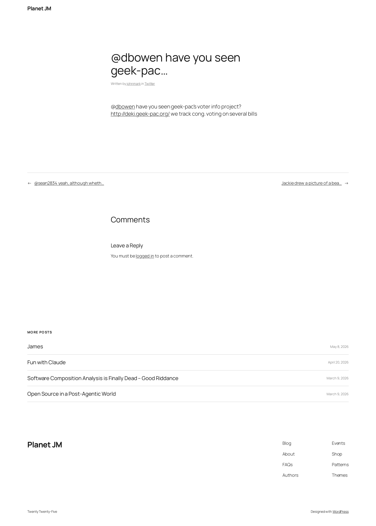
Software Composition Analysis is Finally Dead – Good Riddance (102, 378)
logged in (145, 256)
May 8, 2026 (339, 346)
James (35, 347)
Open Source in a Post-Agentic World (71, 394)
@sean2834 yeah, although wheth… (69, 183)
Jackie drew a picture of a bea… (312, 183)
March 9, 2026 (338, 378)
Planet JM (39, 8)
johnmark (134, 83)
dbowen (125, 106)
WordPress (341, 511)
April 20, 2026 (338, 362)
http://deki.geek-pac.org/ (140, 113)
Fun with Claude (46, 362)
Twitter (150, 83)
